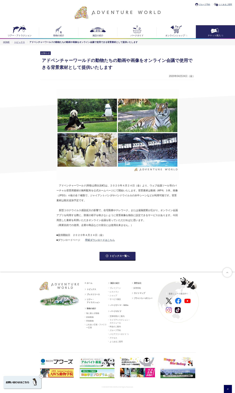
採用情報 (137, 288)
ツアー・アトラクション (20, 35)
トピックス (19, 42)
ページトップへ (227, 272)
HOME (6, 42)
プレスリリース (93, 294)
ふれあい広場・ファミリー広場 (96, 326)
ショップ (113, 295)
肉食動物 (90, 317)
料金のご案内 (115, 327)
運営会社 (137, 283)
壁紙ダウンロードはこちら (100, 240)
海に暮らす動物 (92, 313)
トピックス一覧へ (119, 256)
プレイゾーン (115, 288)
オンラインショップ (175, 35)
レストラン (114, 292)
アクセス (113, 338)
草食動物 (90, 321)
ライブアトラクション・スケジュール (120, 321)
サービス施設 (115, 299)
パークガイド (137, 35)
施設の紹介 (98, 35)
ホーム (89, 283)
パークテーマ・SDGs (119, 305)
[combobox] (228, 389)
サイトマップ (139, 293)
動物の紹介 (58, 35)
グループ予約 (204, 4)
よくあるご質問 (225, 4)
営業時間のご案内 (117, 316)
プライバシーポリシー (143, 298)
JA (228, 389)
